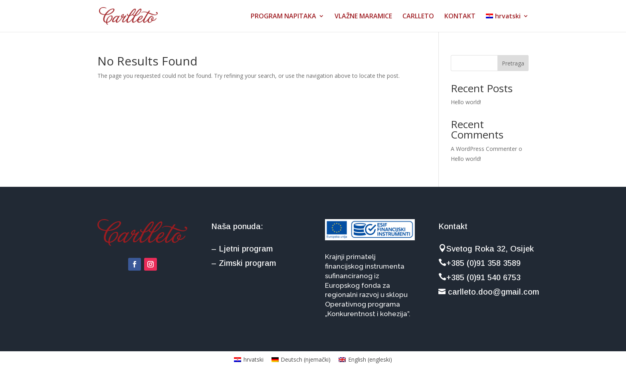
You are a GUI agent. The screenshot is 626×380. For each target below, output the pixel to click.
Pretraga (513, 63)
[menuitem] (507, 22)
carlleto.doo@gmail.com (488, 291)
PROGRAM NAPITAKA (283, 16)
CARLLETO (418, 16)
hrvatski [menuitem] (253, 359)
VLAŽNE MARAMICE (363, 16)
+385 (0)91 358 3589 (479, 263)
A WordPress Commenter (484, 148)
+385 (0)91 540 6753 (479, 277)
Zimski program (247, 263)
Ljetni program (246, 248)
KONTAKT (459, 16)
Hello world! (466, 102)
